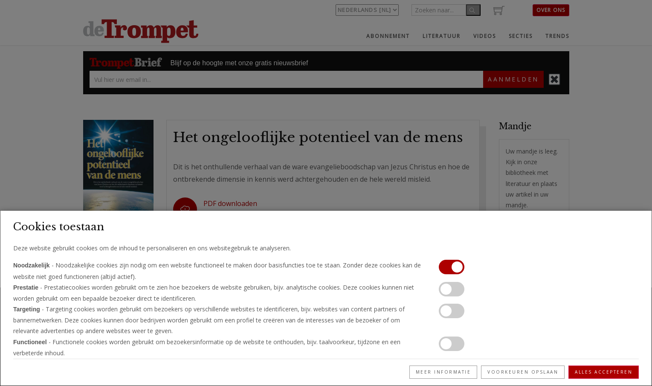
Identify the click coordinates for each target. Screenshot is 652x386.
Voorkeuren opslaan (522, 372)
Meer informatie (443, 372)
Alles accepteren (603, 372)
